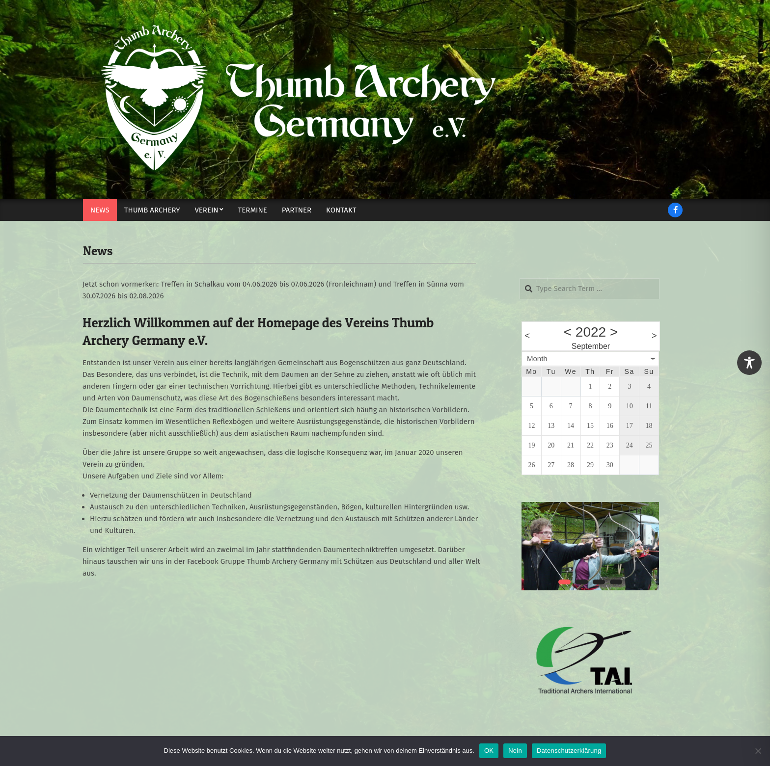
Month (537, 358)
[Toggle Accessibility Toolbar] (749, 362)
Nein (515, 750)
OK (489, 750)
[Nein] (758, 751)
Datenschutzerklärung (569, 750)
